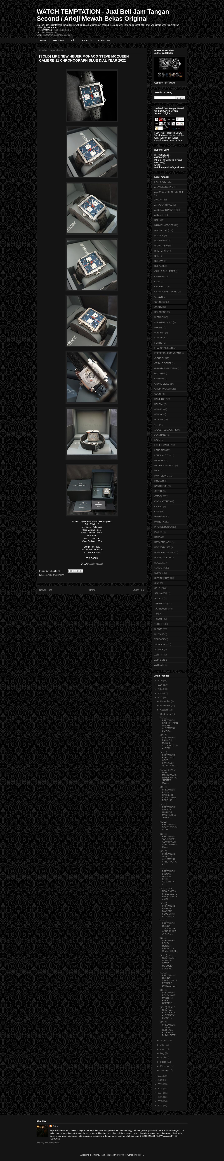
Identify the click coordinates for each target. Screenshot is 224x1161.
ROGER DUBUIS (162, 557)
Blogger (139, 1155)
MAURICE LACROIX (164, 465)
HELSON (158, 404)
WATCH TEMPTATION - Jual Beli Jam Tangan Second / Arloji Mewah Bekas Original (103, 15)
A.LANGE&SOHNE (163, 187)
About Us (87, 40)
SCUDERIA (160, 567)
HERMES (159, 409)
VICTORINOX (161, 644)
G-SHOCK (159, 358)
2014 (160, 1105)
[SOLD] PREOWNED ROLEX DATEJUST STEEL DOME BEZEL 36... (168, 793)
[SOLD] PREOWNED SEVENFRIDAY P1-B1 (168, 826)
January (164, 1070)
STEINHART (160, 603)
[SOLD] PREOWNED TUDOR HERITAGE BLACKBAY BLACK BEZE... (168, 1028)
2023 (160, 693)
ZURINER (159, 665)
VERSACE (159, 639)
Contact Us (104, 40)
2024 (160, 689)
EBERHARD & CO (163, 322)
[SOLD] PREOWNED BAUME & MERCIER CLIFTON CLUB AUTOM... (169, 741)
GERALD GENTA (162, 363)
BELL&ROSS (160, 230)
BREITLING (160, 251)
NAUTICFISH (160, 486)
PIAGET (158, 532)
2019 (160, 1084)
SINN (157, 583)
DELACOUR (160, 312)
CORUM (158, 307)
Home (43, 40)
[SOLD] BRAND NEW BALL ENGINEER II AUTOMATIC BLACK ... (167, 1012)
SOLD (49, 575)
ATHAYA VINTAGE (163, 205)
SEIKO (157, 573)
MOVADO (159, 481)
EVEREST (159, 332)
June (163, 1049)
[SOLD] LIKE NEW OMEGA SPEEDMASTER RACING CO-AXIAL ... (168, 893)
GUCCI (157, 394)
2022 (160, 697)
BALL (157, 220)
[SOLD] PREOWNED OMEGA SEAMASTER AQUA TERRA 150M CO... (168, 927)
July (162, 1045)
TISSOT (158, 619)
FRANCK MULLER (163, 348)
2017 (160, 1092)
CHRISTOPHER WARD (165, 291)
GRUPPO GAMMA (163, 389)
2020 (160, 1080)
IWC (156, 424)
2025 (160, 685)
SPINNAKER (160, 593)
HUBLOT (158, 419)
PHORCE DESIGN (163, 527)
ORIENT (158, 506)
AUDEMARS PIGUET (164, 210)
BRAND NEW (161, 245)
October (164, 709)
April (162, 1057)
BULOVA (158, 261)
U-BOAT (158, 629)
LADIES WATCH (162, 445)
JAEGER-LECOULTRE (165, 430)
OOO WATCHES (162, 501)
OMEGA (158, 496)
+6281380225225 (62, 30)
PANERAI (159, 516)
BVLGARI (159, 266)
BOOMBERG (160, 240)
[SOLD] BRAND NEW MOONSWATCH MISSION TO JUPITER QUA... (168, 776)
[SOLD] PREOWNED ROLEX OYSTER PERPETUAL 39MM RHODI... (169, 944)
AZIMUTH (159, 215)
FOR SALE (58, 40)
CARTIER (159, 276)
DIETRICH (159, 317)
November (165, 705)
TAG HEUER (58, 575)
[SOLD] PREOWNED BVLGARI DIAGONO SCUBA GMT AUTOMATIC (167, 910)
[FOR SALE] (160, 182)
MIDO (157, 470)
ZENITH (158, 654)
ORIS (157, 511)
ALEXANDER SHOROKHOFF (169, 192)
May (162, 1053)
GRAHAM (159, 378)
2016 (160, 1097)
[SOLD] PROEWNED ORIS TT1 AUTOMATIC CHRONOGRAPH (168, 858)
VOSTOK (158, 649)
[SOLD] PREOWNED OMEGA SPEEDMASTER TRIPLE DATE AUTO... (168, 979)
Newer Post (45, 590)
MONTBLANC (161, 476)
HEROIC (158, 414)
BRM (156, 256)
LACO (157, 440)
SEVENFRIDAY (162, 578)
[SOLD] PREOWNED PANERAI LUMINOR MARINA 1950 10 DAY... (168, 811)
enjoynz (120, 1155)
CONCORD (160, 302)
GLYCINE (159, 373)
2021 (160, 1075)
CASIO (157, 281)
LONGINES (160, 450)
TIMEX (157, 613)
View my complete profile (48, 1143)
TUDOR (158, 624)
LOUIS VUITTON (162, 455)
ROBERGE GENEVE (164, 552)
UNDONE (159, 634)
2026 (160, 680)
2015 (160, 1101)
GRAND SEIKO (162, 384)
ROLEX (158, 562)
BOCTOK (159, 235)
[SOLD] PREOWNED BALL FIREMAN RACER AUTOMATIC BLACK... (169, 724)
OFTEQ (158, 491)
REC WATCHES (162, 547)
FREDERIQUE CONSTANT (167, 353)
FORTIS (158, 343)
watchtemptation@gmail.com (58, 35)
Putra (55, 1126)
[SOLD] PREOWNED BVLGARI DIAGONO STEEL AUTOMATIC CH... (167, 876)
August (164, 1040)
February (165, 1066)
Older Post (138, 590)
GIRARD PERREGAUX (165, 368)
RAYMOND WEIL (162, 542)
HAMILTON (159, 399)
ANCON (158, 199)
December (165, 701)
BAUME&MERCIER (164, 225)
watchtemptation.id (50, 32)
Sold (73, 40)
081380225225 (97, 564)
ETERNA (158, 327)
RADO (157, 537)
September (166, 714)
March (163, 1062)
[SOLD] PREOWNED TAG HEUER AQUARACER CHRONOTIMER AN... (168, 840)
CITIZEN (158, 297)
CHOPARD (159, 286)
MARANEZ (159, 460)
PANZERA (159, 521)
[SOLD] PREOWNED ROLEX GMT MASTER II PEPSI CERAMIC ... (167, 996)
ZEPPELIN (159, 660)
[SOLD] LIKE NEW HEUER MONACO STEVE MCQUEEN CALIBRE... (167, 962)
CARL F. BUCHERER (164, 271)
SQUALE (158, 598)
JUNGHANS (160, 435)
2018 (160, 1088)
